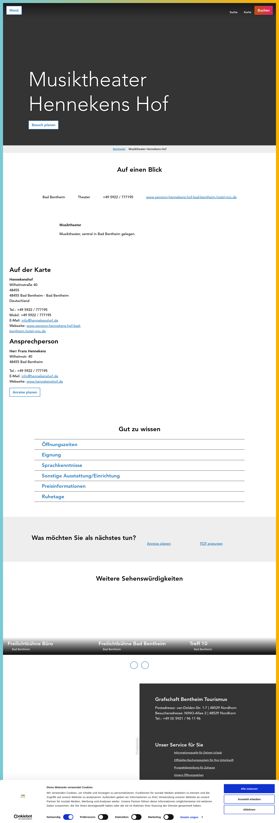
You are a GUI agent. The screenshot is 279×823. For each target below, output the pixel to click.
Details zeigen (189, 815)
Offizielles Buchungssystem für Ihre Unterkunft (204, 760)
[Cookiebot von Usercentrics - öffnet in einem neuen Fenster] (23, 816)
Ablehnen (249, 808)
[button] (43, 124)
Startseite (119, 149)
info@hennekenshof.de (40, 320)
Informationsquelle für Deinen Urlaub (198, 752)
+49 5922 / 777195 (118, 197)
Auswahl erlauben (249, 798)
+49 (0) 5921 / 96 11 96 (182, 718)
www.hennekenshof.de (45, 381)
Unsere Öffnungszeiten (189, 775)
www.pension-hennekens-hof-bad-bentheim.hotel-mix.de (191, 197)
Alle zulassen (249, 787)
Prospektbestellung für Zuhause (194, 767)
